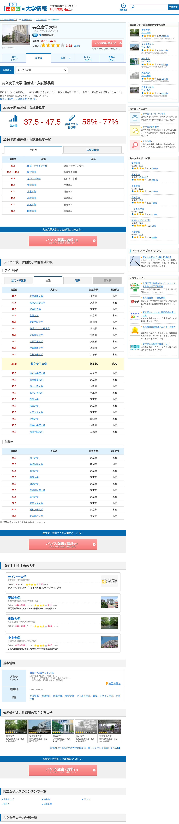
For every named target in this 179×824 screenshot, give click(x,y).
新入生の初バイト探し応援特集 (157, 257)
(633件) (165, 65)
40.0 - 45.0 (143, 177)
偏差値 (38, 58)
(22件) (154, 214)
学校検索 (173, 7)
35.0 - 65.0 (146, 33)
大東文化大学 (147, 87)
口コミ (87, 799)
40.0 (141, 200)
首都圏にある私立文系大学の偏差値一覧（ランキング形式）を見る (83, 748)
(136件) (155, 191)
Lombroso (10, 48)
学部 (63, 58)
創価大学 (145, 58)
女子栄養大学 (147, 44)
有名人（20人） (111, 58)
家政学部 (45, 696)
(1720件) (165, 36)
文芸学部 (34, 696)
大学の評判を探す (151, 127)
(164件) (155, 168)
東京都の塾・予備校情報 (154, 298)
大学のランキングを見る (154, 114)
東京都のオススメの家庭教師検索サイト (159, 314)
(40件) (154, 203)
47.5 (141, 223)
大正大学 (145, 73)
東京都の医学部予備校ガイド (156, 344)
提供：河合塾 (6, 99)
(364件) (165, 79)
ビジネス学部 (83, 696)
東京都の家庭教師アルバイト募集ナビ (159, 328)
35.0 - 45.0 (146, 47)
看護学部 (69, 696)
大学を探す (148, 141)
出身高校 (48, 804)
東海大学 (145, 30)
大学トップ (14, 58)
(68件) (154, 237)
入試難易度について (26, 99)
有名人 (6, 804)
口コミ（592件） (87, 58)
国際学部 (57, 696)
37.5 (141, 189)
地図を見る (115, 683)
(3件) (154, 226)
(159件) (155, 180)
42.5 (141, 166)
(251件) (165, 50)
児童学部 (136, 232)
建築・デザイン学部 (103, 696)
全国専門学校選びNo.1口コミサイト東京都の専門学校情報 (159, 285)
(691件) (165, 93)
